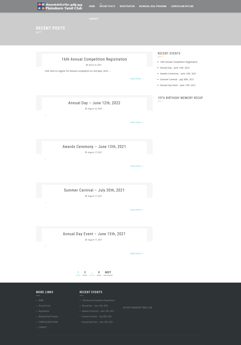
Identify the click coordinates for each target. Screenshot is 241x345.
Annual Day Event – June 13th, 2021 (94, 234)
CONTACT (94, 18)
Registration (127, 6)
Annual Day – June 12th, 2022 (94, 103)
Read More (137, 78)
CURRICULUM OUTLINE (182, 6)
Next (108, 272)
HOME (92, 6)
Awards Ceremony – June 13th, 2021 (94, 146)
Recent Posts (107, 6)
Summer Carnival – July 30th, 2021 (94, 190)
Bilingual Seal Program (152, 6)
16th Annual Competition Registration (94, 59)
